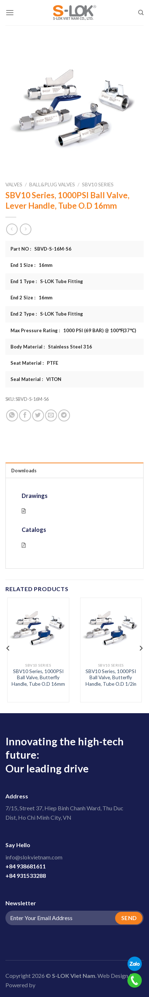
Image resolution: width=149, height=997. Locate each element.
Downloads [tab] (23, 470)
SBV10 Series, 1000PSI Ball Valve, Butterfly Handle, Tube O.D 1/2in (111, 677)
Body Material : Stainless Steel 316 (51, 347)
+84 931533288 (25, 875)
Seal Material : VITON (35, 379)
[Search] (141, 12)
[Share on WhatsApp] (12, 415)
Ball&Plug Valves (52, 184)
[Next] (140, 648)
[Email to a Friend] (51, 415)
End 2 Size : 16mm (31, 297)
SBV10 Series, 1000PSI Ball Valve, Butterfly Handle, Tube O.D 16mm (38, 677)
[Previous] (8, 648)
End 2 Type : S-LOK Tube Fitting (46, 314)
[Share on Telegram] (64, 415)
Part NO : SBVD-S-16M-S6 (40, 249)
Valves (13, 184)
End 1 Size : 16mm (31, 265)
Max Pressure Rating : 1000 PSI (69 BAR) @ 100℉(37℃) (73, 330)
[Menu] (9, 12)
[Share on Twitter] (38, 415)
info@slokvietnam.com (33, 857)
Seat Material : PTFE (34, 363)
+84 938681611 (25, 866)
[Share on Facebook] (25, 415)
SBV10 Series (98, 184)
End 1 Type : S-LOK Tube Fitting (46, 281)
